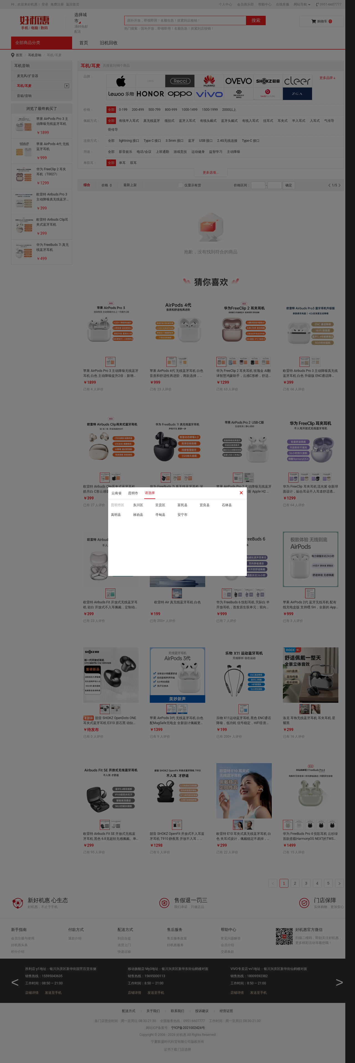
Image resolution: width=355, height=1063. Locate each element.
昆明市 (133, 493)
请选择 (150, 493)
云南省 (116, 493)
